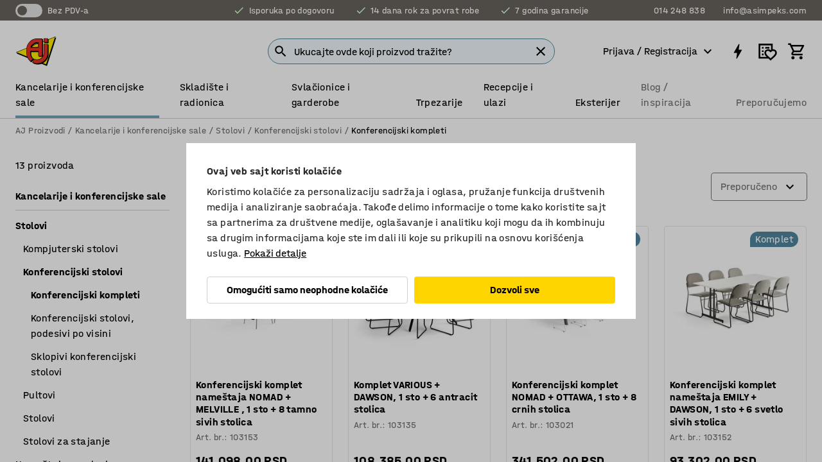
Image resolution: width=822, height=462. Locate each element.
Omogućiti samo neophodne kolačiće (307, 290)
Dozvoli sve (514, 290)
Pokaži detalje (275, 253)
